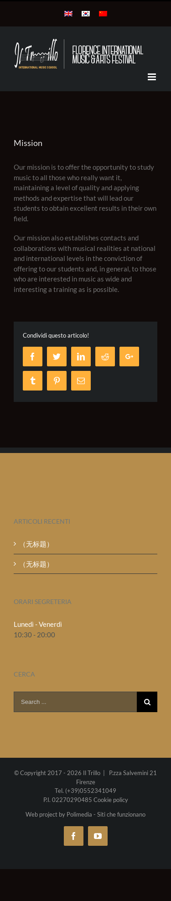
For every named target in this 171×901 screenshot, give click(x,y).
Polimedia (79, 814)
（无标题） (36, 544)
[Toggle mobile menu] (152, 77)
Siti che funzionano (121, 814)
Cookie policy (110, 799)
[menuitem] (68, 13)
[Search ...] (75, 702)
